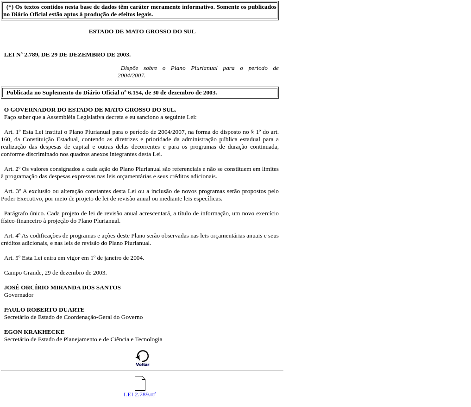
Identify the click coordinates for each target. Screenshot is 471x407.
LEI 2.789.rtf (140, 391)
